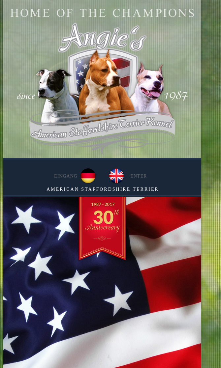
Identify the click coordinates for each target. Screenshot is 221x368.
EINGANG (66, 176)
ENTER (138, 176)
